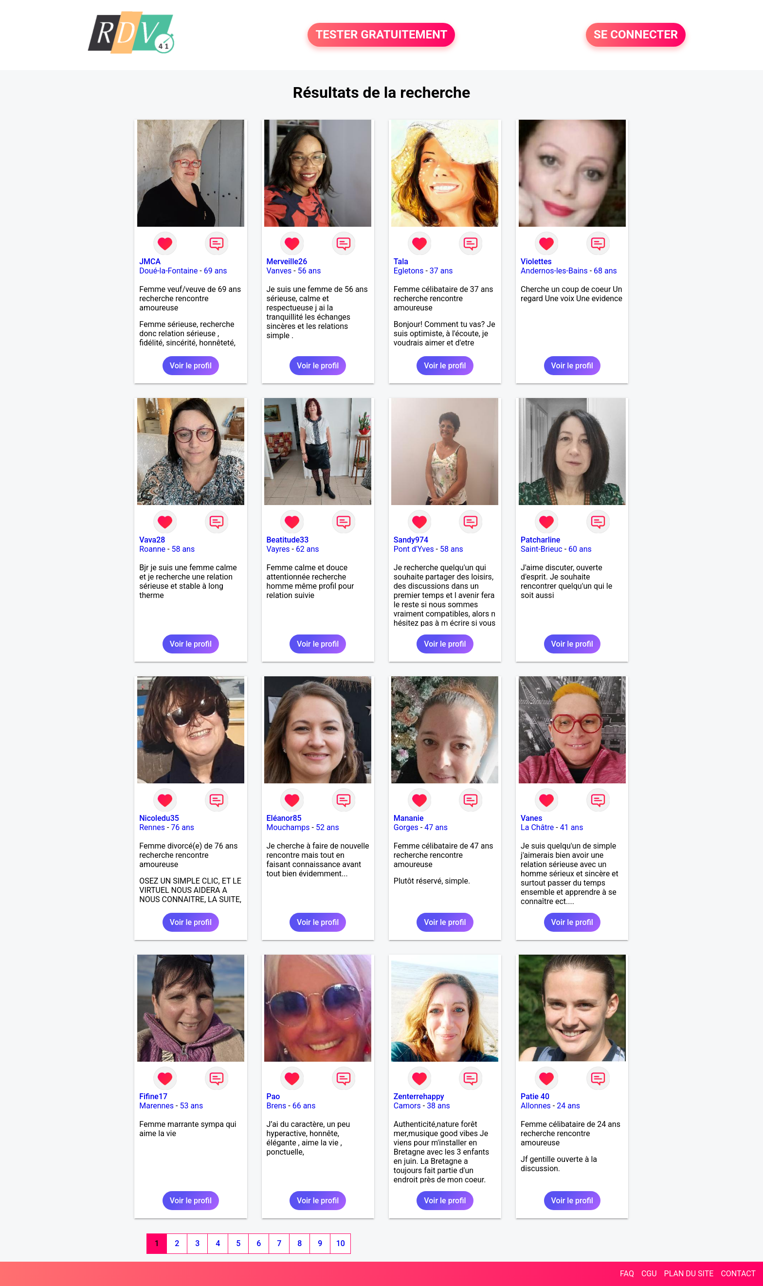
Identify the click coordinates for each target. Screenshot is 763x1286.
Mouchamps (288, 827)
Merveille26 (287, 261)
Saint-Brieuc (542, 549)
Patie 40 (535, 1096)
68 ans (605, 270)
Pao (273, 1096)
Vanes (531, 818)
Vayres (278, 549)
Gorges (406, 827)
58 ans (183, 549)
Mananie (409, 818)
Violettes (536, 261)
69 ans (215, 270)
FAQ (627, 1273)
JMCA (150, 261)
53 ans (191, 1105)
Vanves (279, 270)
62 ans (307, 549)
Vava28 (152, 539)
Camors (407, 1105)
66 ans (304, 1105)
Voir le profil (191, 365)
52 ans (327, 827)
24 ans (568, 1105)
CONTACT (738, 1273)
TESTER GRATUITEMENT (381, 35)
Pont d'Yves (414, 549)
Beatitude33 (288, 539)
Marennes (156, 1105)
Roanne (152, 549)
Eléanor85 (284, 818)
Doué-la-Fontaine (168, 270)
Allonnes (536, 1105)
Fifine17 (153, 1096)
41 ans (571, 827)
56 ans (309, 270)
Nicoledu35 (159, 818)
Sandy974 (411, 539)
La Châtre (537, 827)
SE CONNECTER (636, 35)
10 (340, 1243)
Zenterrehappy (419, 1096)
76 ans (182, 827)
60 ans (580, 549)
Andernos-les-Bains (554, 270)
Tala (401, 261)
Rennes (152, 827)
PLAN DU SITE (689, 1273)
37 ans (441, 270)
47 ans (436, 827)
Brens (277, 1105)
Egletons (409, 270)
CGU (649, 1273)
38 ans (438, 1105)
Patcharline (540, 539)
